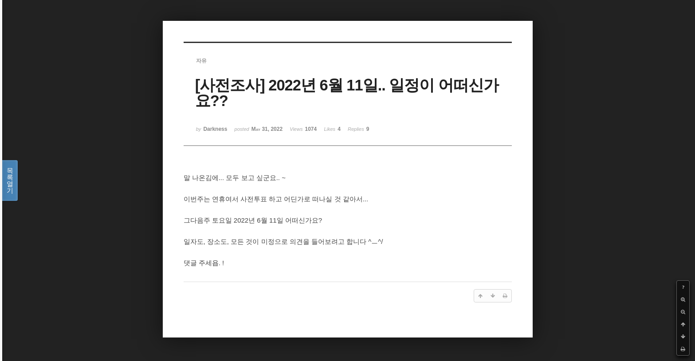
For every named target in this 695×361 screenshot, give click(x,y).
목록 (10, 180)
